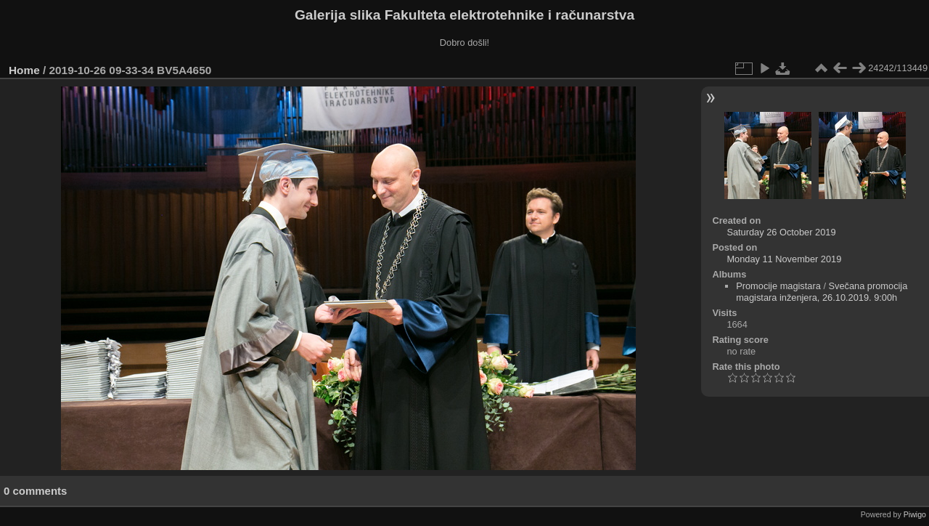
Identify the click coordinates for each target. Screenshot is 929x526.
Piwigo (915, 514)
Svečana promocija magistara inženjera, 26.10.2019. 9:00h (821, 291)
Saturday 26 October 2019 (781, 232)
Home (24, 70)
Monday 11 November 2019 (784, 259)
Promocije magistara (778, 285)
